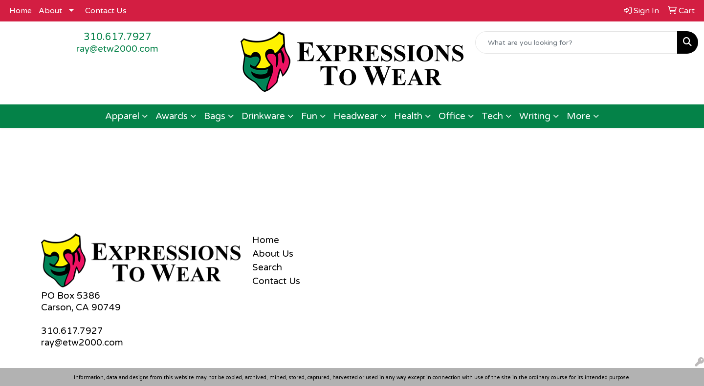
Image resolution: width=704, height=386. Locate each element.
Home (20, 11)
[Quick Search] (576, 42)
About (50, 11)
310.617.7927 (118, 37)
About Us (272, 253)
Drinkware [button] (263, 116)
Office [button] (452, 116)
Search (267, 267)
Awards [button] (171, 116)
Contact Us (106, 11)
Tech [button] (492, 116)
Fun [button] (309, 116)
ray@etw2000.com (117, 48)
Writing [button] (534, 116)
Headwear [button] (355, 116)
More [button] (579, 116)
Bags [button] (214, 116)
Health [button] (408, 116)
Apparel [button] (122, 116)
